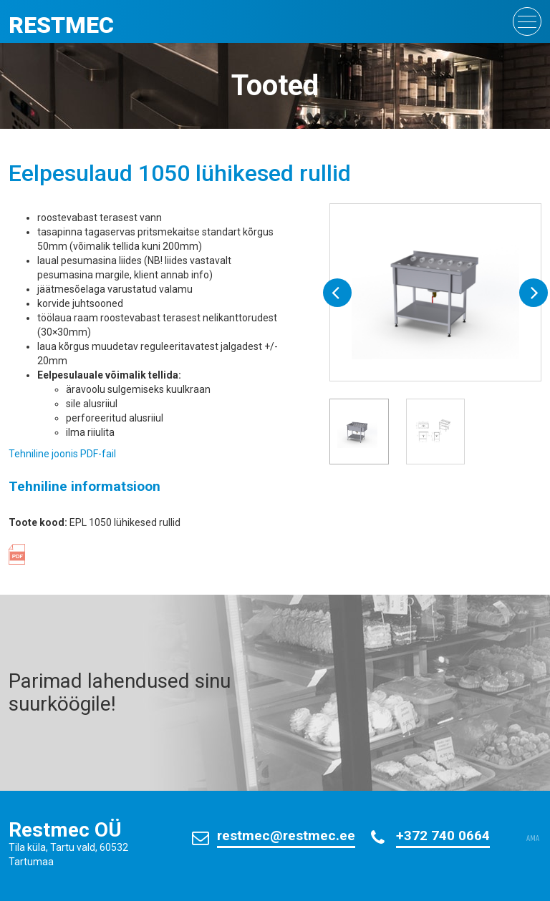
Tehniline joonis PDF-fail (62, 453)
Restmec (61, 25)
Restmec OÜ (65, 830)
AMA (532, 838)
